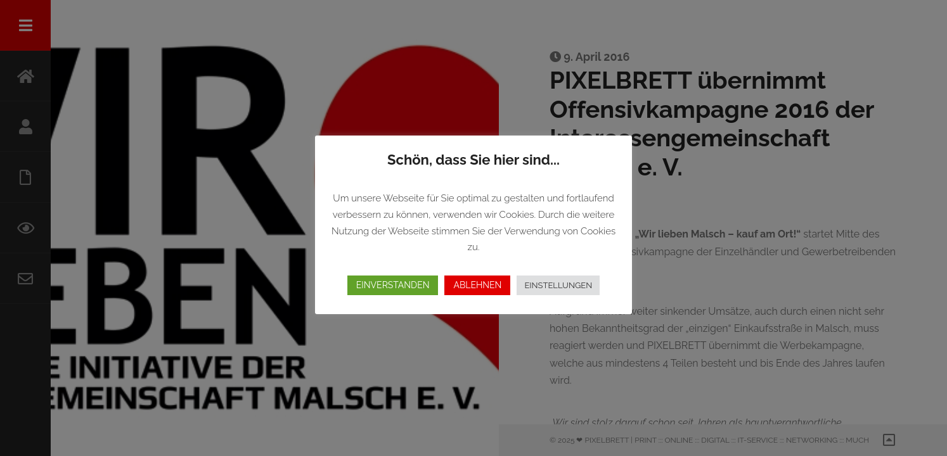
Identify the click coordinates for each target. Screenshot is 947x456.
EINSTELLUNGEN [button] (558, 285)
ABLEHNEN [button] (477, 285)
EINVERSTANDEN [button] (393, 285)
